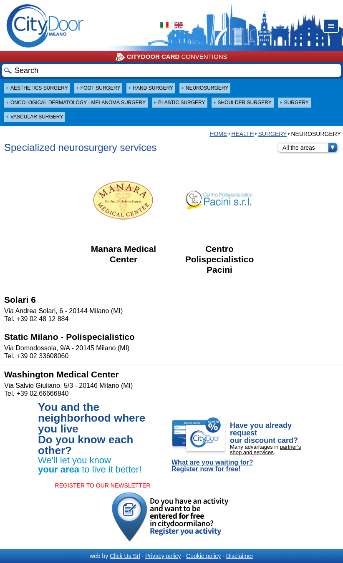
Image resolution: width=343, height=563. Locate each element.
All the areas (309, 147)
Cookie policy (203, 556)
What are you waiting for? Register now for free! (212, 466)
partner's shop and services (265, 449)
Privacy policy (163, 556)
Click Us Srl (125, 556)
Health (242, 134)
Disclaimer (239, 556)
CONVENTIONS (171, 57)
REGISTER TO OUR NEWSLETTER (103, 485)
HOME (218, 134)
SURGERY (272, 134)
